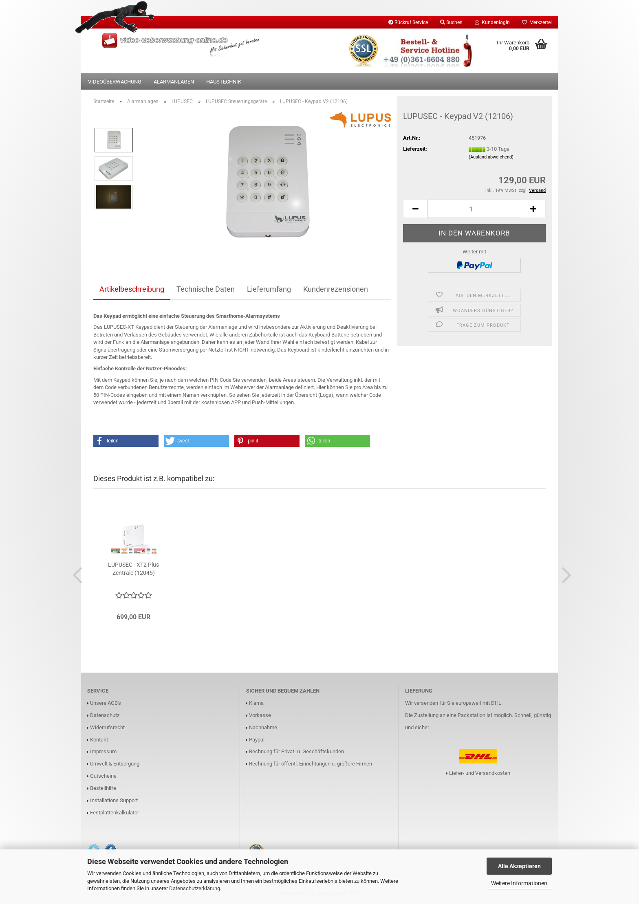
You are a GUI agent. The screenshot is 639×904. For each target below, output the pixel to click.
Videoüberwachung (114, 82)
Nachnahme (263, 727)
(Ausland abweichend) (491, 157)
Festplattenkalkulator (114, 812)
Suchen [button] (451, 22)
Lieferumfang (269, 289)
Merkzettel (537, 22)
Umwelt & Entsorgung (114, 764)
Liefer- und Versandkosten (479, 773)
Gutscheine (103, 776)
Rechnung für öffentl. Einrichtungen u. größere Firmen (310, 764)
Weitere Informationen (519, 883)
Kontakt (99, 740)
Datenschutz (104, 715)
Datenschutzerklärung (194, 888)
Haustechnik (223, 82)
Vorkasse (260, 715)
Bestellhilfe (103, 788)
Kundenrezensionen (335, 289)
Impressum (103, 751)
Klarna (256, 703)
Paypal (256, 740)
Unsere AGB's (105, 703)
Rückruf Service (408, 22)
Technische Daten (205, 289)
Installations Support (114, 800)
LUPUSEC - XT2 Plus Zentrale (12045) (133, 568)
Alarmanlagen (174, 82)
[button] (415, 209)
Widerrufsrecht (107, 727)
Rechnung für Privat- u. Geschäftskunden (296, 751)
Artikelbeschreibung (131, 289)
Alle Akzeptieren (519, 866)
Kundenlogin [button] (492, 22)
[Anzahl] (474, 209)
